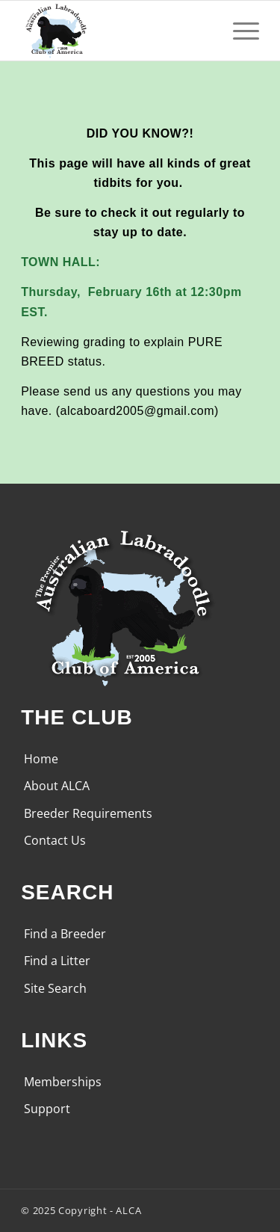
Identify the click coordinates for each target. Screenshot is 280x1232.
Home (41, 759)
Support (47, 1108)
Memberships (63, 1082)
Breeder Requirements (88, 813)
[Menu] (238, 31)
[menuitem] (238, 31)
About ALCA (57, 785)
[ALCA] (116, 31)
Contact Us (55, 840)
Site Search (55, 988)
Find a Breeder (65, 933)
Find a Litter (57, 960)
